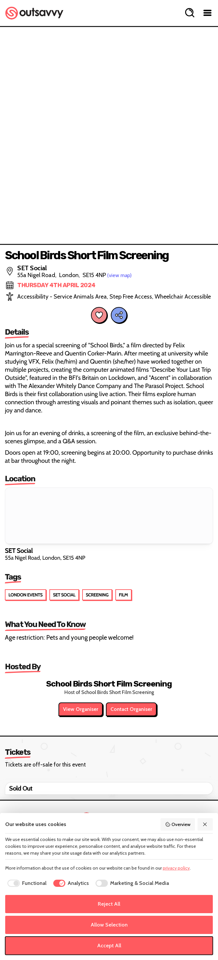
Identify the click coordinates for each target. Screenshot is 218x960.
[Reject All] (205, 824)
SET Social (64, 595)
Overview (177, 824)
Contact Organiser (131, 709)
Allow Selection (109, 925)
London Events (25, 595)
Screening (97, 595)
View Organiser (80, 709)
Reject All (109, 904)
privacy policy (176, 868)
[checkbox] (25, 883)
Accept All (109, 945)
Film (123, 595)
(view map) (119, 275)
